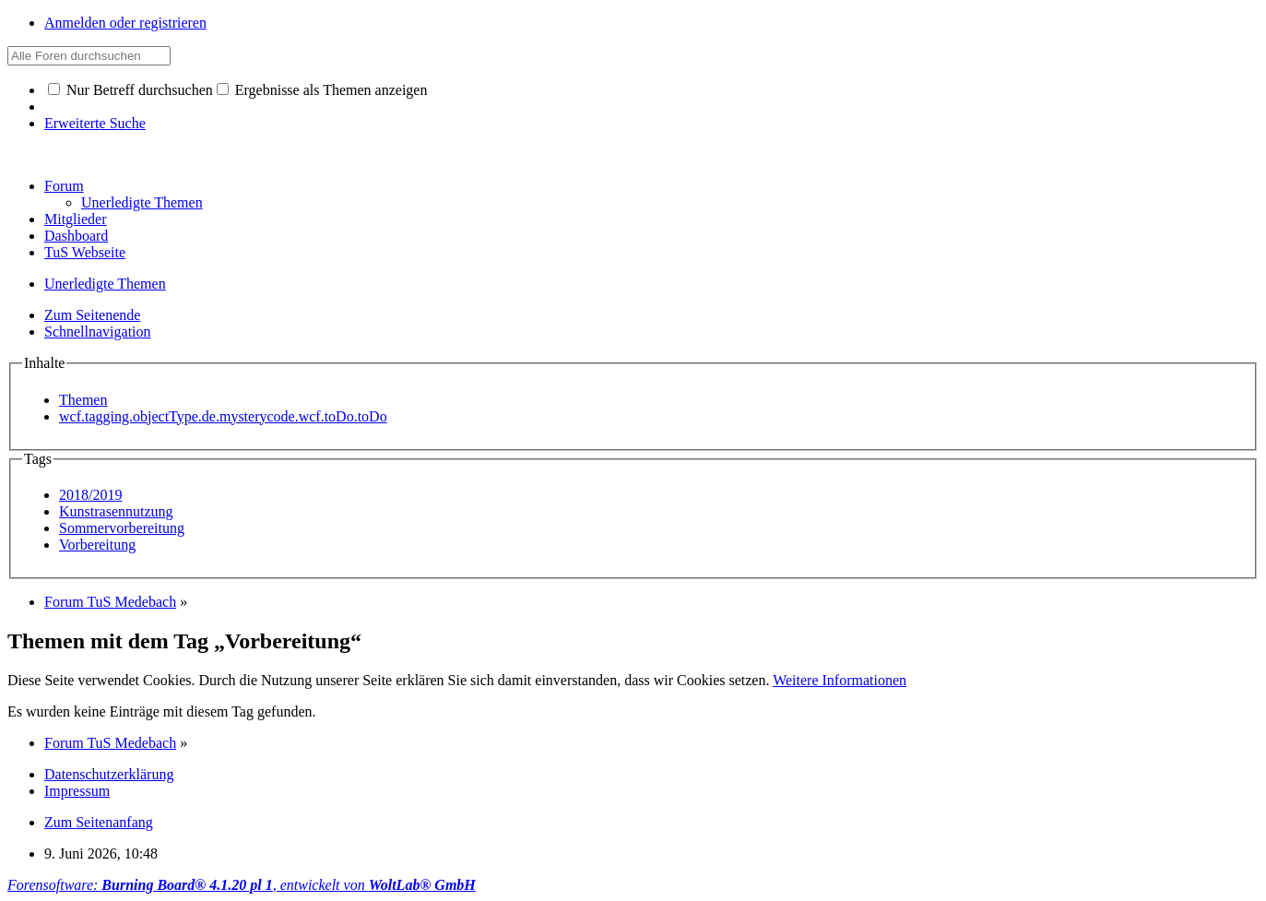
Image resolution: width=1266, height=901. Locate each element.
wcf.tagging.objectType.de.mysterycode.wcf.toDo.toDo (223, 416)
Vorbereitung (97, 544)
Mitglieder (75, 219)
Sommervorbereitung (121, 528)
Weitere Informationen (839, 680)
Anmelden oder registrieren (125, 22)
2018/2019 (90, 495)
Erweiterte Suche (95, 123)
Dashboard (76, 235)
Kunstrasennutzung (116, 511)
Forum (64, 186)
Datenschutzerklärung (108, 774)
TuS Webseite (84, 252)
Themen (83, 400)
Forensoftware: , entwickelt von (241, 885)
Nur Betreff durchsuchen (130, 90)
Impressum (77, 791)
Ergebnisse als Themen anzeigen (322, 90)
